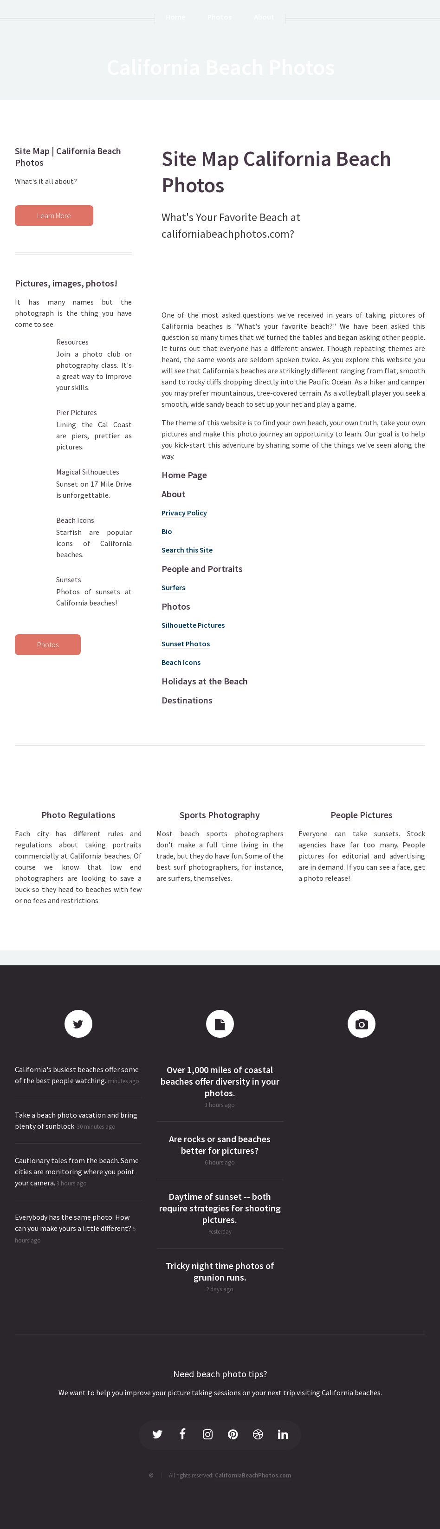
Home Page (184, 475)
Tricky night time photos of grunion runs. (220, 1271)
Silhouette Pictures (193, 625)
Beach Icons (181, 662)
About (174, 494)
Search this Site (187, 549)
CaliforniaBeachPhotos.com (253, 1475)
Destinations (187, 700)
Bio (167, 531)
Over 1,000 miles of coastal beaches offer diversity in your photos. (220, 1081)
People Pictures (361, 814)
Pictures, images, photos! (66, 283)
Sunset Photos (186, 643)
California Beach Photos (221, 67)
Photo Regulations (78, 814)
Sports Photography (220, 814)
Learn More (54, 215)
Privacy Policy (184, 512)
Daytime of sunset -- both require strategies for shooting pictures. (220, 1208)
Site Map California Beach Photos (276, 171)
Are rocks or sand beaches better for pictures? (220, 1144)
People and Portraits (202, 568)
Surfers (173, 587)
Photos (47, 644)
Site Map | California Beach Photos (68, 156)
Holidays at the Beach (205, 681)
